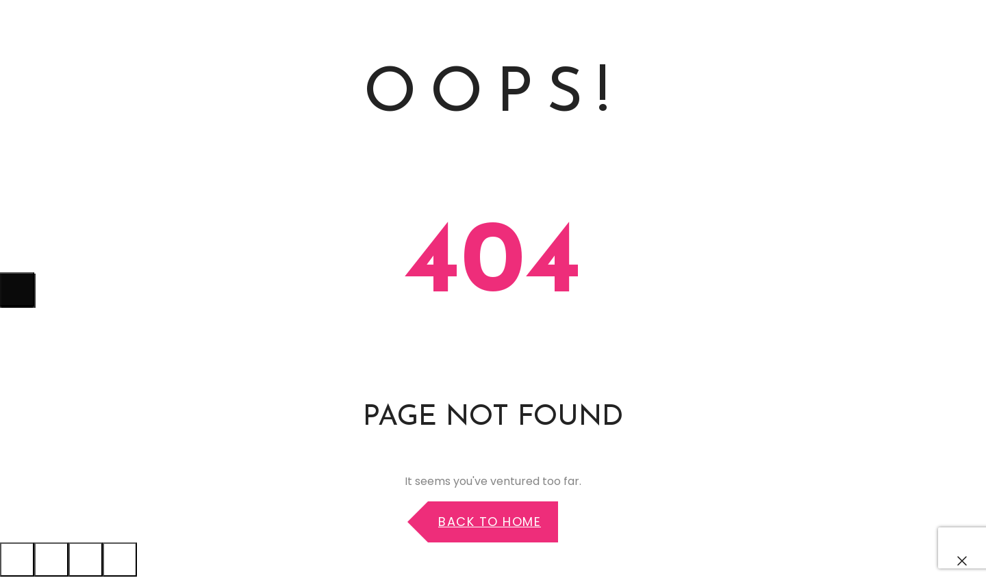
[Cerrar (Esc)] (17, 559)
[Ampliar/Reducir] (120, 559)
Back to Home (489, 521)
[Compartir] (51, 559)
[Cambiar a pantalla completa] (85, 559)
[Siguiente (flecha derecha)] (17, 289)
